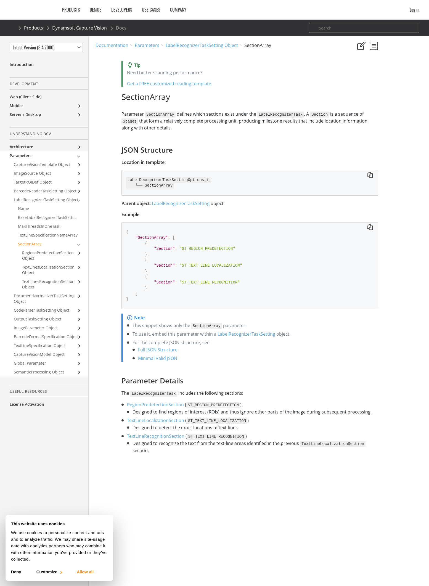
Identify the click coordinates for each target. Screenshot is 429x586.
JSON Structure (371, 99)
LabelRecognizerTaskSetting (155, 203)
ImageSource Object (32, 173)
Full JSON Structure (132, 349)
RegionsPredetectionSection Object (48, 255)
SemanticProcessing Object (39, 372)
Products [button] (71, 9)
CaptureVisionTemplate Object (42, 164)
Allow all (85, 571)
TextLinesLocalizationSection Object (48, 269)
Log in (414, 9)
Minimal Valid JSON (131, 358)
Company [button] (178, 9)
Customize (49, 571)
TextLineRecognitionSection (129, 442)
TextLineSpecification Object (40, 345)
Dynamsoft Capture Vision (79, 28)
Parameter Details (373, 107)
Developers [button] (121, 9)
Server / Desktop (25, 114)
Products (33, 28)
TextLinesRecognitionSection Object (48, 284)
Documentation (112, 45)
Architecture (21, 146)
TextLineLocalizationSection (129, 427)
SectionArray (29, 243)
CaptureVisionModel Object (39, 354)
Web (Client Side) (25, 96)
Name (23, 208)
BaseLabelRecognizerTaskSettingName (53, 217)
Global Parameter (30, 363)
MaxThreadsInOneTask (39, 226)
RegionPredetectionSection (129, 404)
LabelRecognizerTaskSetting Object (202, 45)
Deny (16, 571)
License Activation (27, 404)
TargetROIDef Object (33, 182)
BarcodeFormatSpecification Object (46, 336)
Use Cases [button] (151, 9)
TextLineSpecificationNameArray (48, 235)
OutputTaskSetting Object (37, 319)
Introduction (22, 64)
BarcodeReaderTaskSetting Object (45, 190)
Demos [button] (96, 9)
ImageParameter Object (36, 327)
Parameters (147, 45)
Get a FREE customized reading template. (143, 84)
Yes (358, 71)
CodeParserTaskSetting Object (41, 310)
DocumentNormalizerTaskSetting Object (44, 298)
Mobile (16, 105)
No (378, 71)
